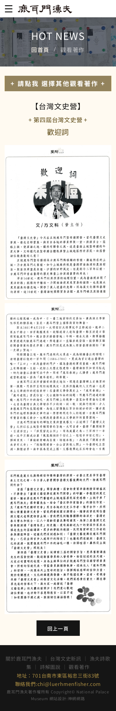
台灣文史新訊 (65, 658)
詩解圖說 (50, 666)
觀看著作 (79, 666)
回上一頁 (58, 628)
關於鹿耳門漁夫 (24, 658)
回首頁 (40, 49)
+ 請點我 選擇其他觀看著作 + (58, 83)
